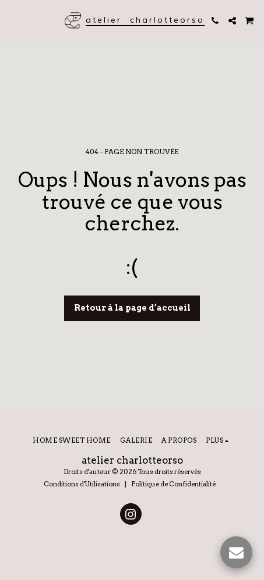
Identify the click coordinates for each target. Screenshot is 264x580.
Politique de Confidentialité (173, 484)
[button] (13, 20)
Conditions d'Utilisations (82, 484)
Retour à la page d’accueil (132, 307)
